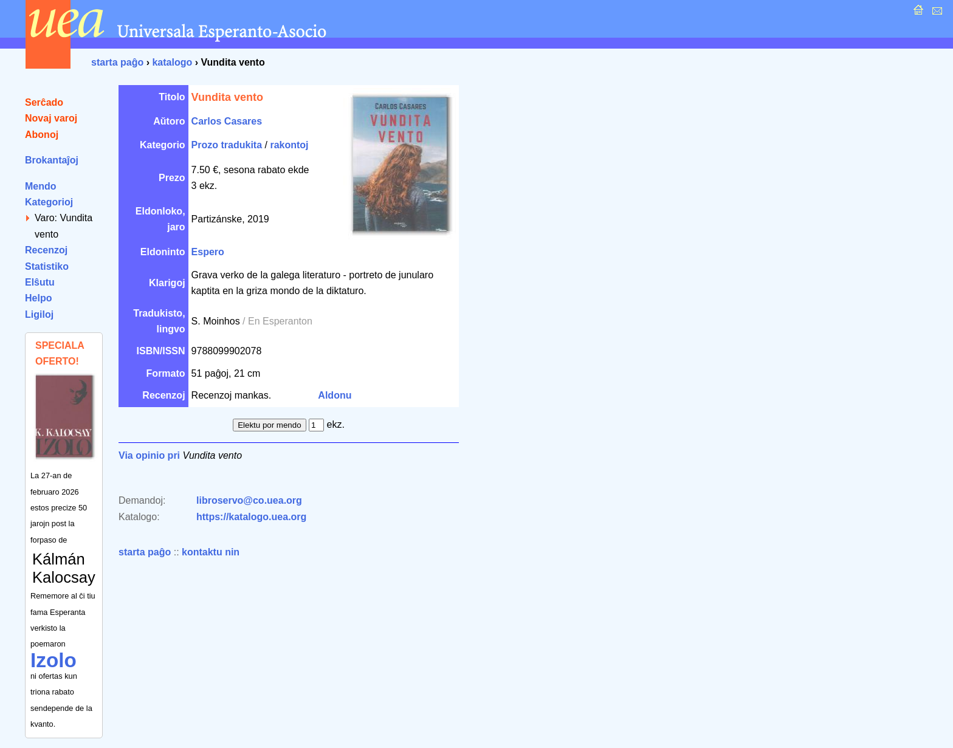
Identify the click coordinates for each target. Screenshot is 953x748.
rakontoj (289, 145)
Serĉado (44, 102)
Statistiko (47, 266)
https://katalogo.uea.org (251, 517)
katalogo (172, 62)
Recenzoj (46, 250)
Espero (207, 252)
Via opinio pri (149, 455)
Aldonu (334, 395)
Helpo (38, 298)
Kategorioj (49, 202)
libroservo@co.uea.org (249, 500)
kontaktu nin (210, 552)
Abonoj (41, 134)
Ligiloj (39, 314)
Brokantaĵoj (51, 160)
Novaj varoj (51, 118)
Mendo (41, 186)
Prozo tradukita (226, 145)
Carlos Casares (227, 121)
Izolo (53, 660)
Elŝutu (40, 282)
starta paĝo (117, 62)
